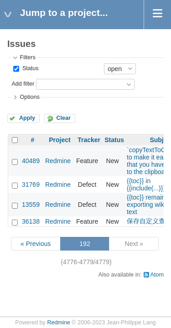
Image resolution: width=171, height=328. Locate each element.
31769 (31, 184)
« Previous (36, 243)
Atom (157, 275)
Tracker (89, 140)
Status (29, 68)
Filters (27, 57)
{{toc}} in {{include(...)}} (146, 184)
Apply (27, 118)
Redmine (58, 160)
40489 (31, 160)
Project (59, 140)
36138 (31, 221)
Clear (63, 118)
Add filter (22, 84)
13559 (31, 204)
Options (29, 97)
